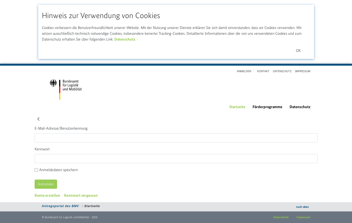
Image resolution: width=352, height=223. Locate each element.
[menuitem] (237, 107)
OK (298, 50)
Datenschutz (124, 39)
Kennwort (42, 149)
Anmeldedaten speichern (56, 169)
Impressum (303, 217)
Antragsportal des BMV (60, 206)
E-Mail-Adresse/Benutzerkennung (61, 128)
